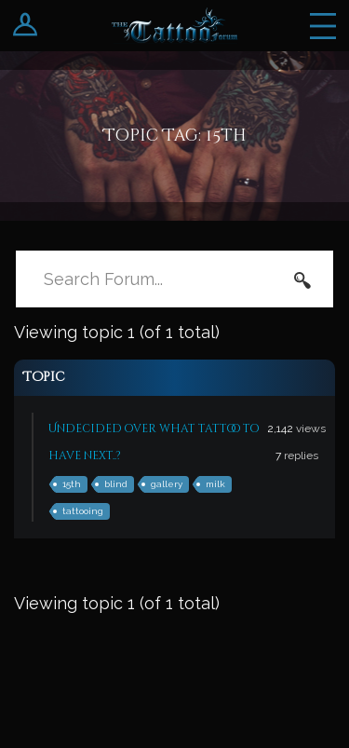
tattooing (82, 511)
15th (71, 484)
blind (116, 484)
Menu (323, 25)
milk (215, 484)
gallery (166, 484)
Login (25, 25)
